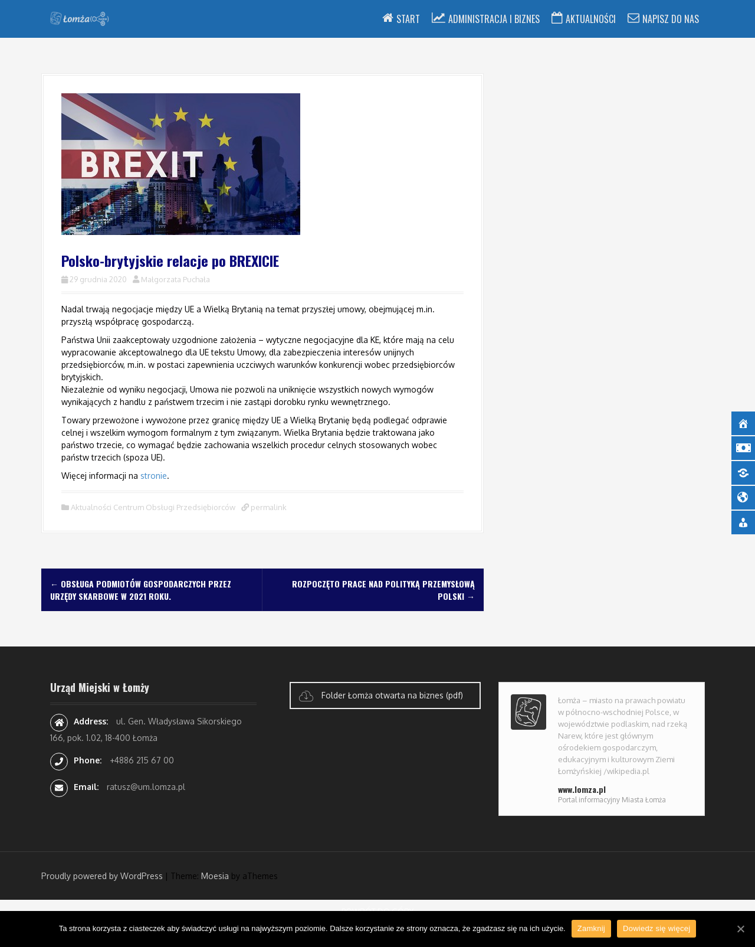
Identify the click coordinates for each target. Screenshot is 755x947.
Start (408, 19)
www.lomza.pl (582, 789)
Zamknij (591, 928)
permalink (268, 507)
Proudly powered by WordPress (102, 876)
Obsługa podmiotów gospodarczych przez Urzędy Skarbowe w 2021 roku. (140, 589)
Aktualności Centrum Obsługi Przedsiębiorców (153, 507)
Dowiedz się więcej (656, 928)
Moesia (215, 876)
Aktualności (591, 19)
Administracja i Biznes (494, 19)
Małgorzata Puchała (175, 279)
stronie (153, 476)
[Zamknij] (740, 929)
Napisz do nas (670, 19)
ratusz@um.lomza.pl (146, 787)
